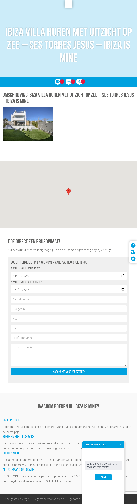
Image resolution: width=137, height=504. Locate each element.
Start (103, 477)
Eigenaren (73, 499)
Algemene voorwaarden (49, 499)
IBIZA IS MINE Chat (95, 444)
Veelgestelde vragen (18, 499)
